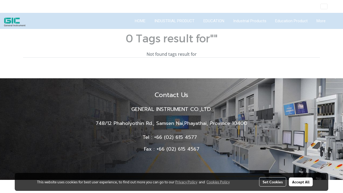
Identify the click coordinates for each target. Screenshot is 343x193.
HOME (140, 20)
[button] (335, 21)
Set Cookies (273, 181)
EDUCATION (213, 20)
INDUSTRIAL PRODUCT (174, 20)
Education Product (291, 20)
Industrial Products (249, 20)
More (321, 20)
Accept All (301, 181)
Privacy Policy (186, 181)
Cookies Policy (218, 181)
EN (328, 6)
